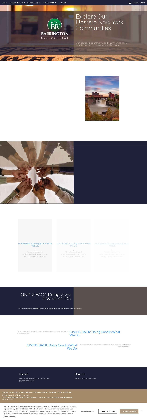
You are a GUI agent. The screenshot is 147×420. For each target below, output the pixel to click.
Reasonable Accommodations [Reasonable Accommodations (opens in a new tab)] (85, 374)
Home (5, 3)
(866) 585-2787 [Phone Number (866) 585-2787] (140, 2)
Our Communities (50, 3)
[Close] (142, 411)
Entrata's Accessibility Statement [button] (13, 392)
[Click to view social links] (130, 2)
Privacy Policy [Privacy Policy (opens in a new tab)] (9, 416)
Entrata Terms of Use (32, 392)
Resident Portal (33, 3)
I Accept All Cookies (129, 411)
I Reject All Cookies (108, 411)
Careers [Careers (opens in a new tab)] (63, 3)
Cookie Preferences (87, 411)
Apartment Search (17, 3)
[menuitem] (5, 2)
